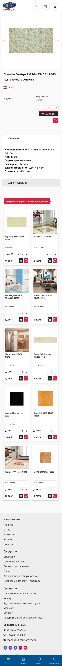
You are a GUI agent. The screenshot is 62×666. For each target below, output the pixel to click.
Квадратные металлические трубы (23, 617)
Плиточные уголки (14, 561)
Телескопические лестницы (19, 593)
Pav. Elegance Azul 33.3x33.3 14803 (13, 296)
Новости (8, 544)
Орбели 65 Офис (15, 630)
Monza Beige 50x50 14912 (13, 355)
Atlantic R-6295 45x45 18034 (43, 414)
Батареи (8, 612)
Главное (8, 524)
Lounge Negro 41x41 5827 (14, 414)
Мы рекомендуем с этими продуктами (27, 201)
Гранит (7, 571)
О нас (6, 529)
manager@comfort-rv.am (19, 640)
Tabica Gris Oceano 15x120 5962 (42, 355)
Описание (14, 138)
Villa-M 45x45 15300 (42, 236)
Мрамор (8, 608)
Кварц (7, 598)
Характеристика (17, 145)
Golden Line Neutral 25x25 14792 (43, 296)
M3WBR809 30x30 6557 (44, 472)
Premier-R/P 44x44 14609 (16, 472)
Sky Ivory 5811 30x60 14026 (14, 238)
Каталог (8, 539)
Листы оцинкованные (16, 566)
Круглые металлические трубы (21, 603)
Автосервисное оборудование (21, 576)
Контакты (9, 534)
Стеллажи (9, 556)
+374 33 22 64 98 (14, 635)
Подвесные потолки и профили (21, 580)
